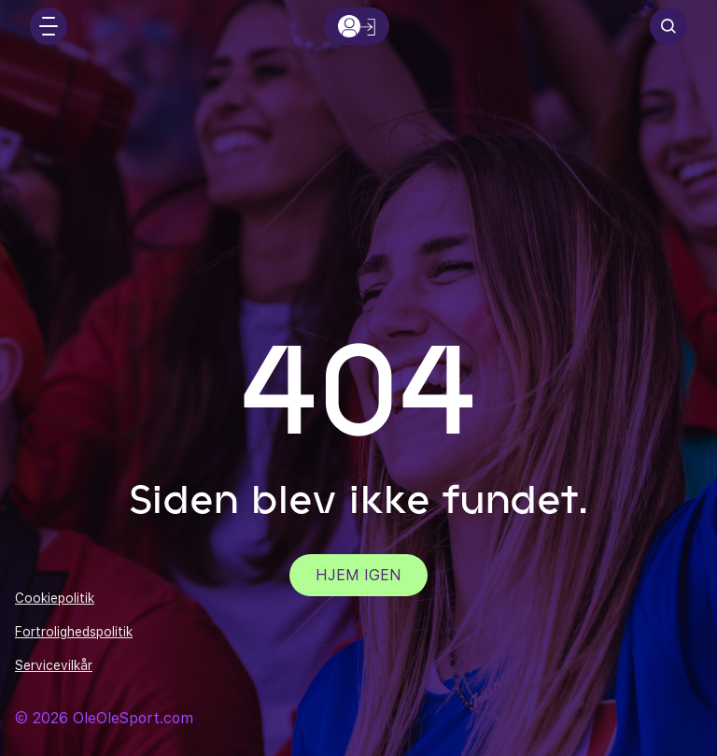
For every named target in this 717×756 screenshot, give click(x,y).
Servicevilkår (53, 665)
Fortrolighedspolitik (74, 631)
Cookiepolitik (54, 598)
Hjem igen (358, 575)
